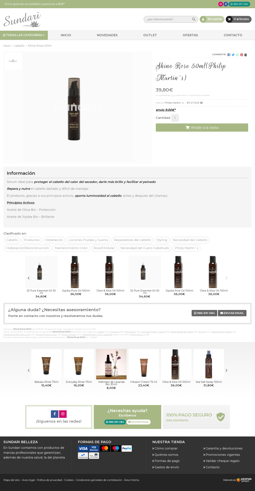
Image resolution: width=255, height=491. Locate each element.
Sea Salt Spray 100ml (209, 381)
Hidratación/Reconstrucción (17, 334)
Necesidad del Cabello (221, 331)
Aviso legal (28, 480)
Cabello (100, 331)
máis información (177, 420)
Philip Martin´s (137, 334)
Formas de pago (167, 461)
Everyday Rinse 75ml (79, 381)
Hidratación (130, 331)
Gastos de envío (167, 467)
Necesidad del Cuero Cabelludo (97, 334)
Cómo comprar (166, 448)
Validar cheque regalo (222, 461)
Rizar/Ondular (69, 334)
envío (172, 95)
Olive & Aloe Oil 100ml (110, 290)
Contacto (213, 467)
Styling (201, 331)
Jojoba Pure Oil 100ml (76, 290)
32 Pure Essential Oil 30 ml (41, 292)
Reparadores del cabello (182, 331)
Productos (114, 331)
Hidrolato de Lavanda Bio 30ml (111, 383)
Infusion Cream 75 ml (143, 381)
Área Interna (131, 480)
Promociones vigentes (223, 455)
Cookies (69, 480)
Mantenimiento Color (46, 334)
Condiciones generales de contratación (99, 480)
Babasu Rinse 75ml (46, 381)
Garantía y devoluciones (224, 448)
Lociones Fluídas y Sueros (153, 331)
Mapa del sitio (11, 480)
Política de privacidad (49, 480)
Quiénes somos (166, 455)
